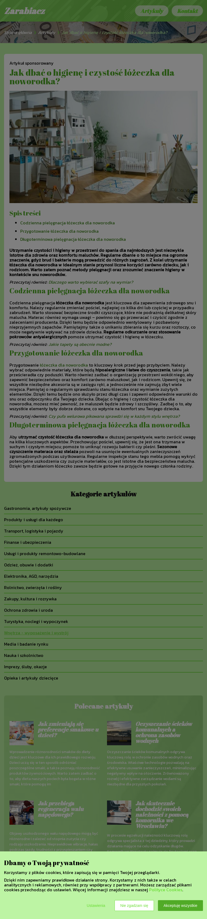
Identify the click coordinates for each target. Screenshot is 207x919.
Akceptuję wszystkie (180, 905)
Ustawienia (96, 905)
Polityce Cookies (165, 889)
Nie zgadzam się (134, 905)
